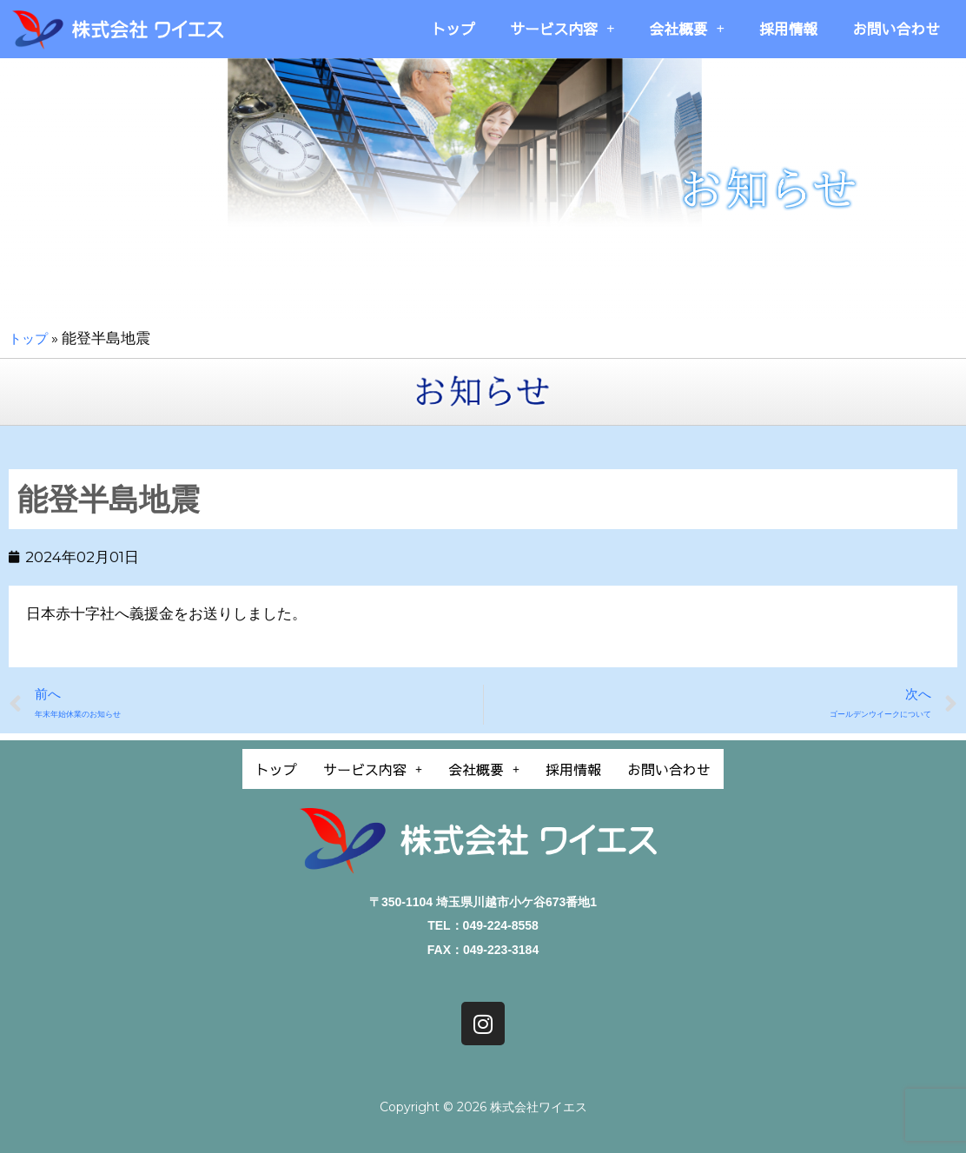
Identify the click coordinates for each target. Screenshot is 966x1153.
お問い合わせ (896, 28)
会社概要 (686, 29)
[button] (357, 767)
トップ (453, 28)
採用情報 (788, 28)
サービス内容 (562, 29)
